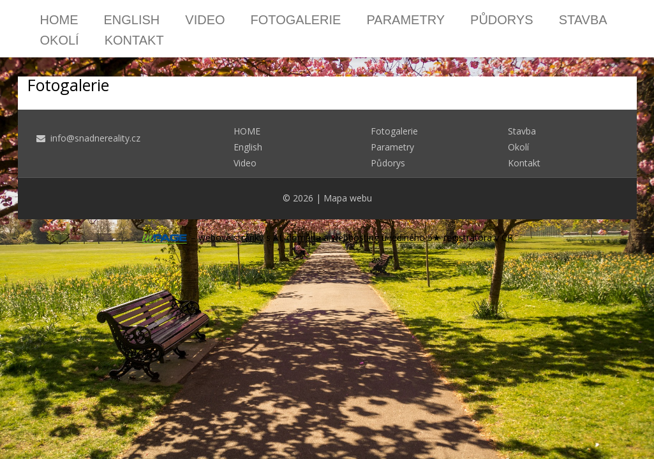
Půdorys (501, 20)
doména (303, 237)
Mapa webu (347, 198)
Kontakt (134, 40)
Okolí (59, 40)
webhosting (355, 237)
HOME (59, 20)
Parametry (405, 20)
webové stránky (231, 237)
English (132, 20)
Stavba (583, 20)
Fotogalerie (296, 20)
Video (205, 20)
